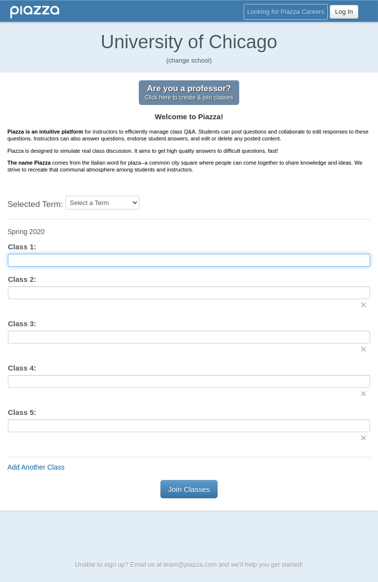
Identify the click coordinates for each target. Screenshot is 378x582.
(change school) (189, 60)
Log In (344, 11)
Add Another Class (35, 467)
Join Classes (189, 489)
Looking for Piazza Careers (285, 11)
